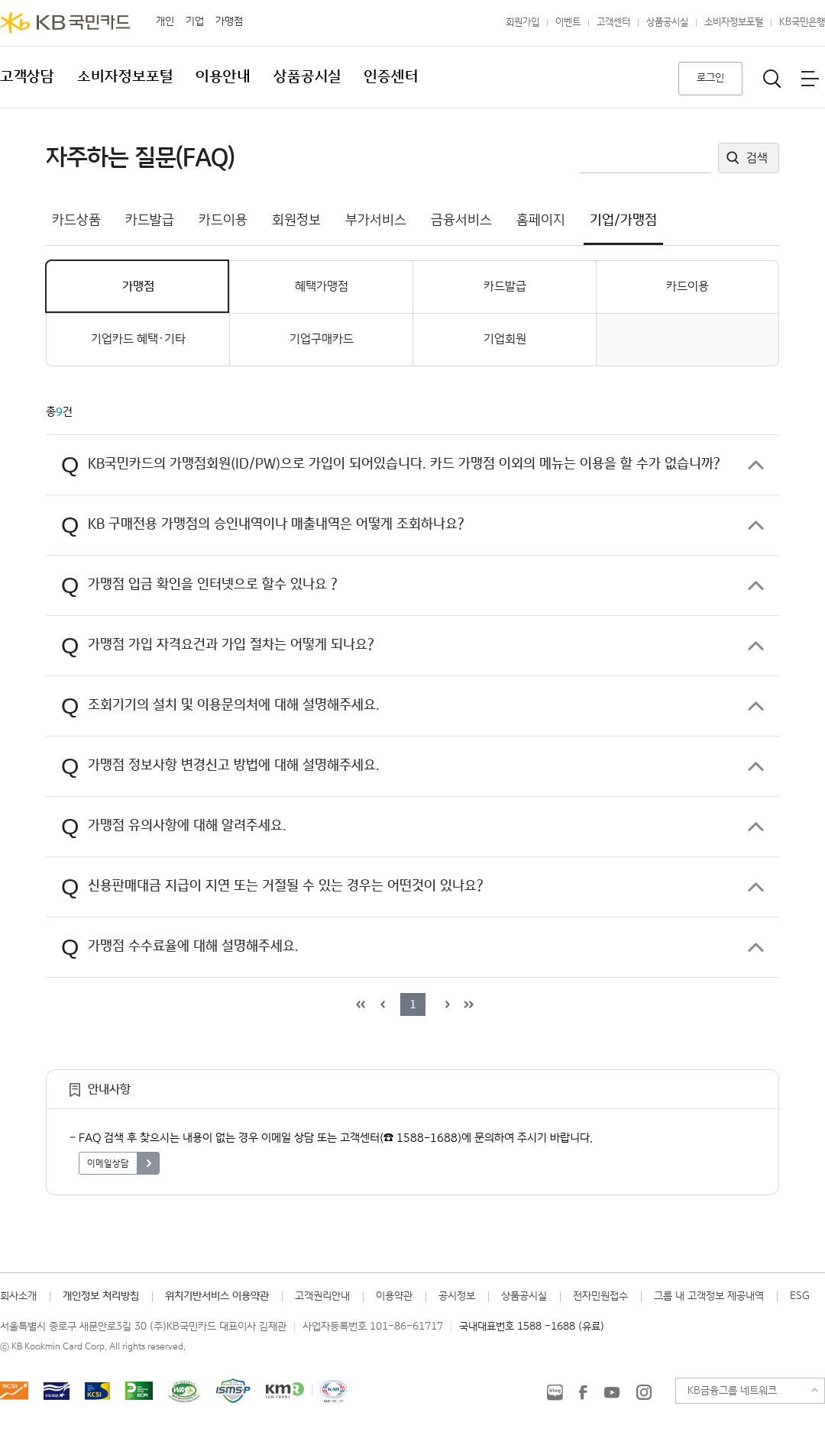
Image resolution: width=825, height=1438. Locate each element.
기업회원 (505, 339)
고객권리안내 (322, 1296)
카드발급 (505, 287)
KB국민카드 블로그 (554, 1392)
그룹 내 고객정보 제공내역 (709, 1296)
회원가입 (522, 22)
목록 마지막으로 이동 (467, 1004)
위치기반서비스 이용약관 (217, 1296)
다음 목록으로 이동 (445, 1004)
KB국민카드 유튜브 (612, 1392)
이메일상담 (108, 1163)
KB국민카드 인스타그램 (644, 1392)
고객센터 (613, 22)
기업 (195, 21)
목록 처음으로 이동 (359, 1004)
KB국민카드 (65, 22)
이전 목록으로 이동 (380, 1004)
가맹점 (229, 21)
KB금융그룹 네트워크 (732, 1391)
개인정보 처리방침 (101, 1296)
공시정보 (456, 1296)
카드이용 (687, 287)
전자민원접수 (600, 1296)
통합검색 (772, 78)
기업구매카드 (322, 339)
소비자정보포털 (733, 22)
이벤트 (568, 22)
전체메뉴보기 (809, 78)
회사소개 (18, 1296)
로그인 (710, 78)
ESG (800, 1296)
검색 (757, 158)
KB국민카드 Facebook (583, 1392)
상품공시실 (667, 22)
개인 (165, 21)
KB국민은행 (802, 22)
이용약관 (394, 1296)
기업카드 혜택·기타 (138, 339)
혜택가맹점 (321, 287)
